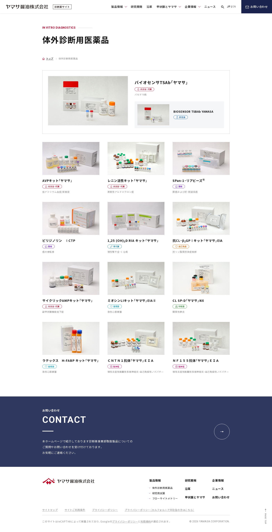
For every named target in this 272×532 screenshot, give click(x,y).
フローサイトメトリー (165, 498)
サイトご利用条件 (75, 510)
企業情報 (218, 480)
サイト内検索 (222, 7)
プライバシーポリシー (105, 510)
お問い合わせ (259, 7)
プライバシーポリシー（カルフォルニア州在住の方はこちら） (159, 510)
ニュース (210, 7)
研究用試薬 (158, 493)
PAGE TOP (265, 518)
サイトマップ (50, 510)
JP (228, 6)
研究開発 (136, 7)
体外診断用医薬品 (162, 488)
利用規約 (146, 521)
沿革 (149, 7)
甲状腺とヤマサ (195, 497)
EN (234, 6)
